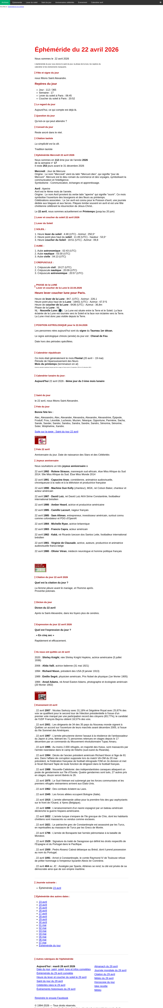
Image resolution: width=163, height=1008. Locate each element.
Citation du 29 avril (104, 974)
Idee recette (101, 986)
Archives (5, 2)
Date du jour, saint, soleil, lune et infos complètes (64, 969)
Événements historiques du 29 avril (56, 989)
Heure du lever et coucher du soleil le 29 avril (61, 977)
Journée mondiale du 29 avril (110, 970)
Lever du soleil (31, 2)
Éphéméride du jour (50, 945)
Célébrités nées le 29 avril (51, 985)
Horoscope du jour (104, 982)
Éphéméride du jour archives (16, 6)
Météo (97, 990)
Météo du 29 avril (104, 978)
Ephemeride (17, 2)
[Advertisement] (81, 27)
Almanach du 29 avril (106, 966)
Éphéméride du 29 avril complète (55, 973)
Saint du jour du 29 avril (50, 981)
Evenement (82, 2)
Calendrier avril (97, 2)
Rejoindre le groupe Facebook (51, 997)
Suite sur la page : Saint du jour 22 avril (56, 431)
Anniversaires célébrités (64, 2)
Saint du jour (46, 2)
